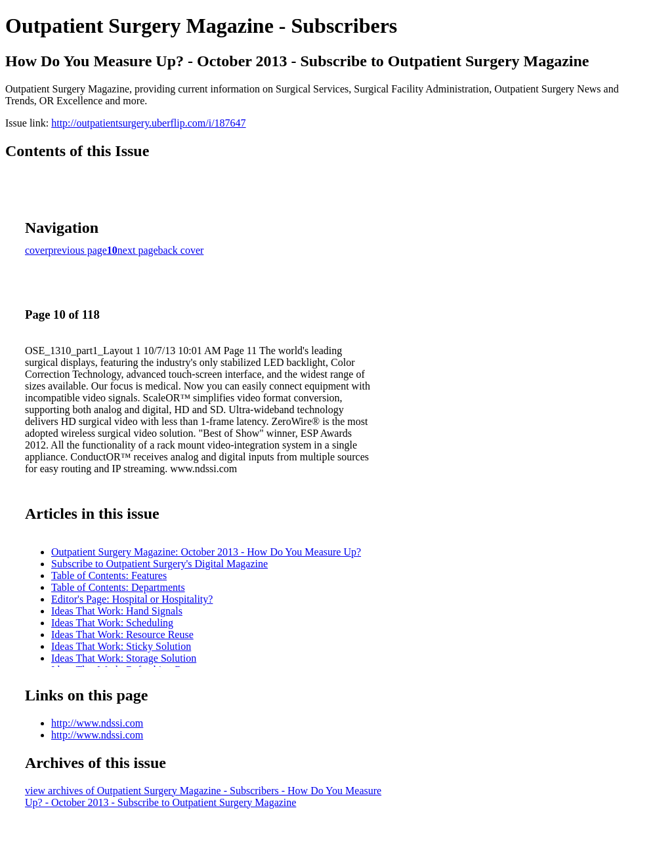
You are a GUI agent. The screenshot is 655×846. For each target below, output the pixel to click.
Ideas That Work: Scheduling (112, 622)
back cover (181, 250)
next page (137, 250)
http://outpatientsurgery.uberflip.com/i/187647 (148, 123)
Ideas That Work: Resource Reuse (122, 634)
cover (37, 250)
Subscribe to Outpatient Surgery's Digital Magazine (159, 563)
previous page (78, 250)
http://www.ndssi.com (97, 723)
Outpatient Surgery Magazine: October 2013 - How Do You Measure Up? (206, 551)
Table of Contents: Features (109, 575)
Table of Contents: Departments (118, 587)
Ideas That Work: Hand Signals (116, 610)
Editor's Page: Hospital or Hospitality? (132, 599)
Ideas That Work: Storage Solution (123, 658)
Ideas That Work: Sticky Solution (121, 646)
